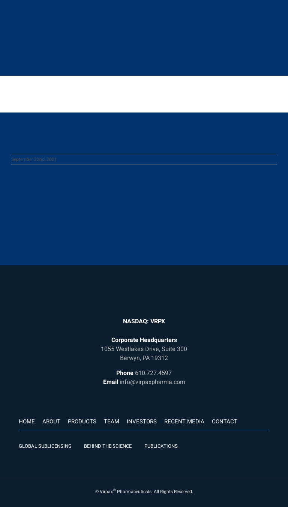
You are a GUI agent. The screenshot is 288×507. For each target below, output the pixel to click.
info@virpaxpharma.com (152, 382)
